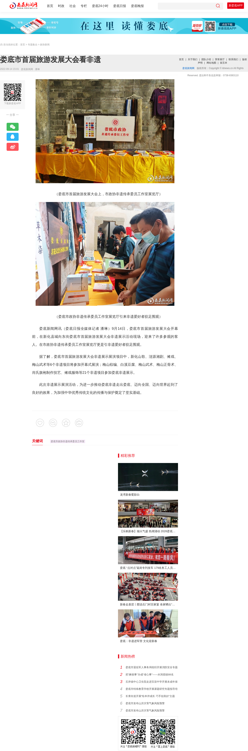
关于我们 (192, 59)
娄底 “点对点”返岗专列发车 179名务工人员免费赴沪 (149, 567)
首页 (50, 6)
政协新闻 (45, 44)
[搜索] (218, 6)
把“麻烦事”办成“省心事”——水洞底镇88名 (150, 674)
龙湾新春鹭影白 (130, 494)
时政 (61, 6)
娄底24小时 (100, 6)
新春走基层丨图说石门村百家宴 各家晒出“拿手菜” (149, 604)
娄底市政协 (67, 317)
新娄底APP (236, 5)
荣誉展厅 (220, 59)
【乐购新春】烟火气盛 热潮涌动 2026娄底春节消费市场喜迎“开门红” (149, 531)
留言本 (223, 62)
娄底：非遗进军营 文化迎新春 (138, 641)
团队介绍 (206, 59)
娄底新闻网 (27, 69)
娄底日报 (119, 6)
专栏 (84, 6)
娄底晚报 (137, 6)
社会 (72, 6)
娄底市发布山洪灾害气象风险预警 (145, 703)
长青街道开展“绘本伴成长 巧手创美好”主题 (150, 696)
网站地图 (211, 62)
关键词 (37, 441)
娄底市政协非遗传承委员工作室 (67, 441)
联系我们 (233, 59)
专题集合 (32, 44)
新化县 (48, 337)
